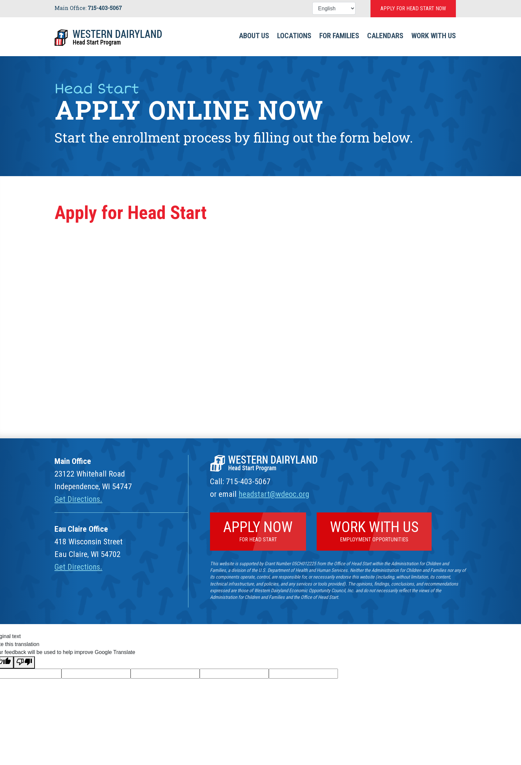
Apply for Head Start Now (413, 8)
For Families (339, 36)
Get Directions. (78, 499)
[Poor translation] (24, 662)
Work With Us (433, 36)
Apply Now (258, 530)
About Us (254, 36)
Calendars (385, 36)
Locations (294, 36)
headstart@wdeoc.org (274, 494)
